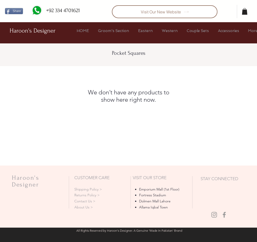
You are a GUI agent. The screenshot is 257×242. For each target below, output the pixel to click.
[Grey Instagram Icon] (214, 215)
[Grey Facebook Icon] (224, 215)
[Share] (14, 11)
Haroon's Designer (32, 30)
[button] (244, 11)
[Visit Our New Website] (164, 11)
